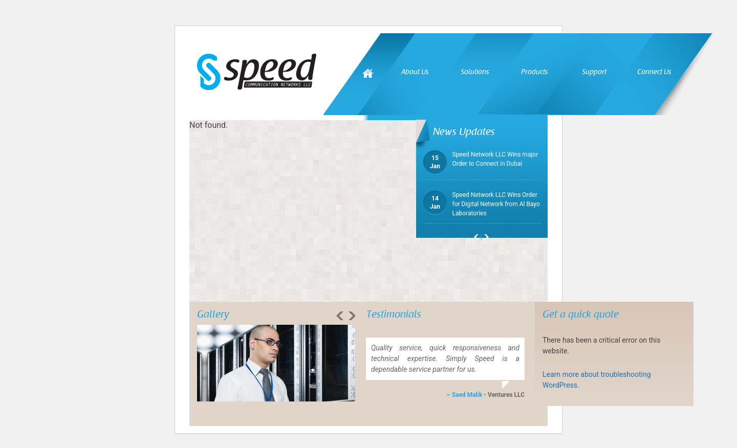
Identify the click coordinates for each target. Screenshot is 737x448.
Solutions (475, 72)
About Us (414, 72)
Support (594, 72)
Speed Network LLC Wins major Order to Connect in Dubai (480, 159)
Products (534, 72)
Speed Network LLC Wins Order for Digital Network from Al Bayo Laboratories (481, 203)
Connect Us (654, 72)
